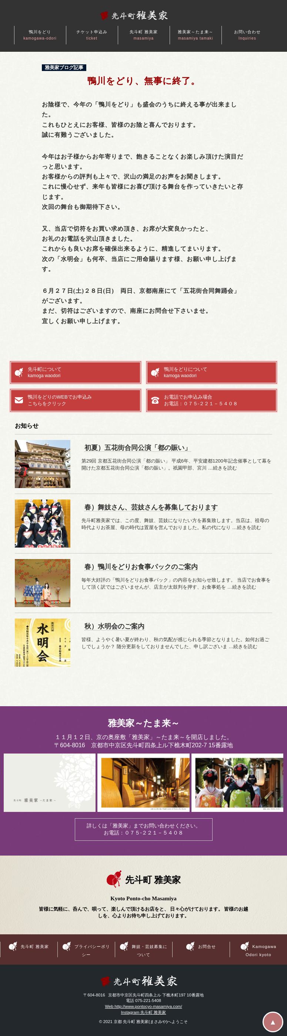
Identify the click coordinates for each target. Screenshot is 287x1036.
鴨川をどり (40, 35)
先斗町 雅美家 (144, 35)
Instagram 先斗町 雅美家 (143, 1012)
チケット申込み (92, 35)
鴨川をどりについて (218, 372)
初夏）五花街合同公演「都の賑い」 (137, 447)
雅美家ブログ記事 (64, 67)
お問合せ (207, 946)
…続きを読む (222, 468)
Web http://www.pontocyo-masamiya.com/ (143, 1006)
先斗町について (82, 372)
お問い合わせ (247, 35)
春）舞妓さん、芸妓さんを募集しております (151, 507)
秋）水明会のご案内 (114, 626)
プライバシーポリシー (92, 950)
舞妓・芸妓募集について (150, 950)
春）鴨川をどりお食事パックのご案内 (141, 567)
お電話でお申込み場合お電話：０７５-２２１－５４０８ (201, 400)
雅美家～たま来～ (196, 35)
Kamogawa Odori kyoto (261, 950)
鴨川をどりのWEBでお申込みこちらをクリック (60, 400)
